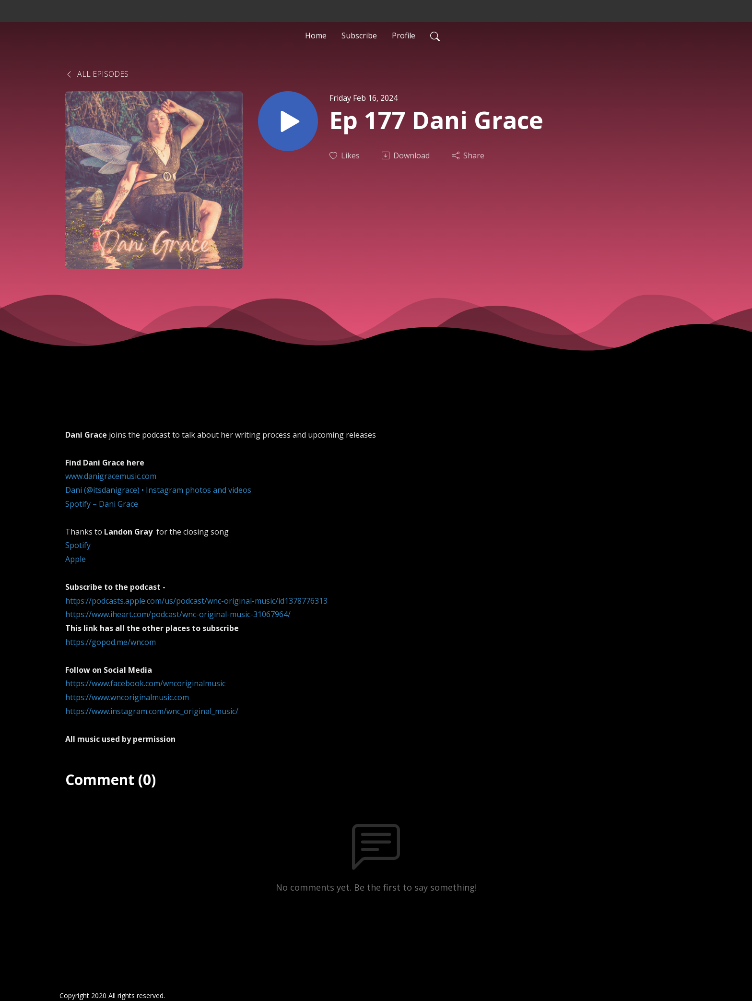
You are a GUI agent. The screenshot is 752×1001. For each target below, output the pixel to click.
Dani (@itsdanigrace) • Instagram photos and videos (158, 490)
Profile (403, 35)
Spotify (78, 545)
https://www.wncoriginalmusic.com (127, 697)
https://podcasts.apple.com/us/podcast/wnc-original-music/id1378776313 (196, 601)
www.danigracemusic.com (110, 476)
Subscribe (359, 35)
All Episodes (97, 74)
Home (316, 35)
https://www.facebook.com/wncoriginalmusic (145, 683)
